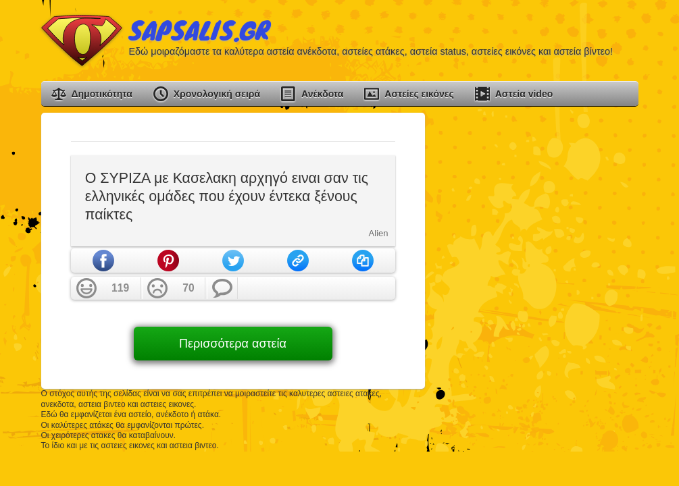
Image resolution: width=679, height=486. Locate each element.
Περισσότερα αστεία (232, 343)
